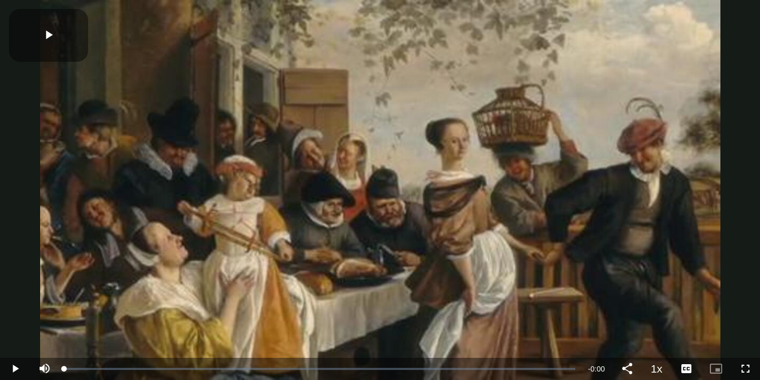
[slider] (319, 369)
